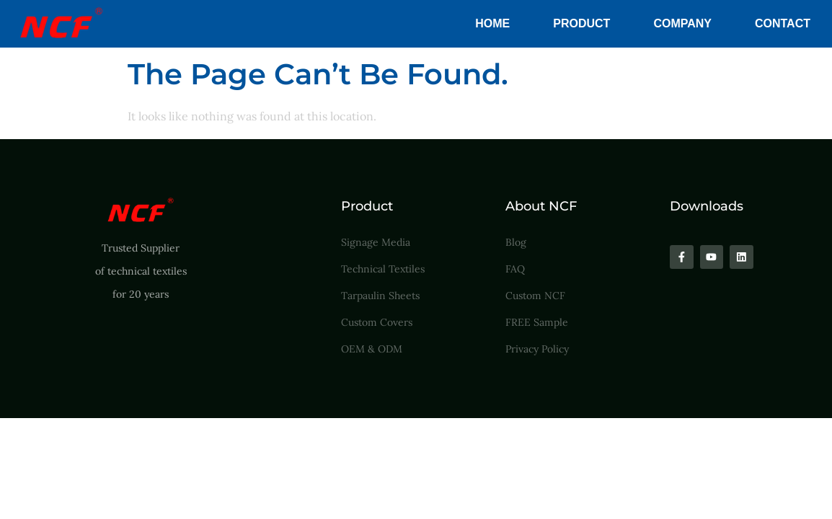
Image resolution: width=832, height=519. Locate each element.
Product (581, 23)
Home (492, 23)
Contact (782, 23)
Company (682, 23)
